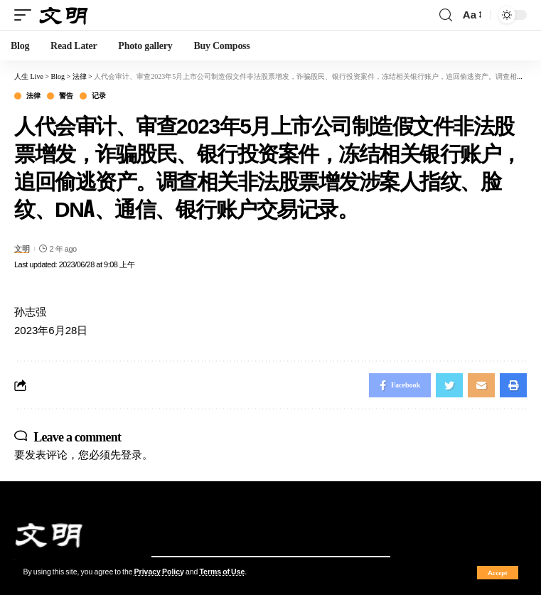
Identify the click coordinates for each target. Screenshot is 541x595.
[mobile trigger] (26, 15)
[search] (446, 15)
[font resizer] (471, 15)
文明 (21, 249)
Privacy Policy (159, 572)
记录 (98, 96)
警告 (66, 96)
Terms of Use (222, 572)
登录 (131, 454)
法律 (33, 96)
